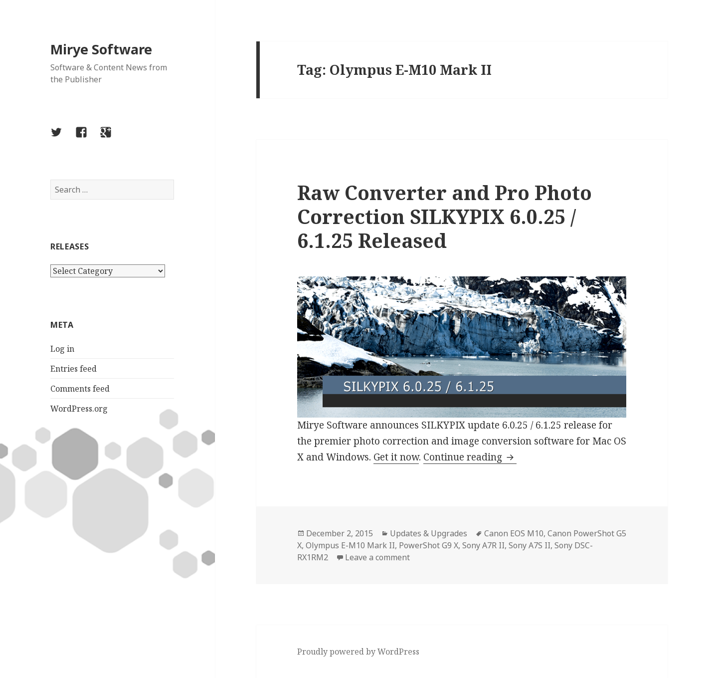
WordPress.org (79, 408)
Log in (62, 348)
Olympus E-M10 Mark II (350, 545)
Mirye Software (101, 49)
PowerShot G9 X (428, 545)
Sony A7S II (529, 545)
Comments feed (80, 388)
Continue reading (470, 457)
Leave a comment (377, 557)
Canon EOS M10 (513, 533)
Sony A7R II (483, 545)
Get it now (396, 457)
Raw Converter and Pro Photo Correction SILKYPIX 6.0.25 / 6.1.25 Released (444, 216)
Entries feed (73, 368)
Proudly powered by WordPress (358, 651)
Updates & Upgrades (428, 533)
